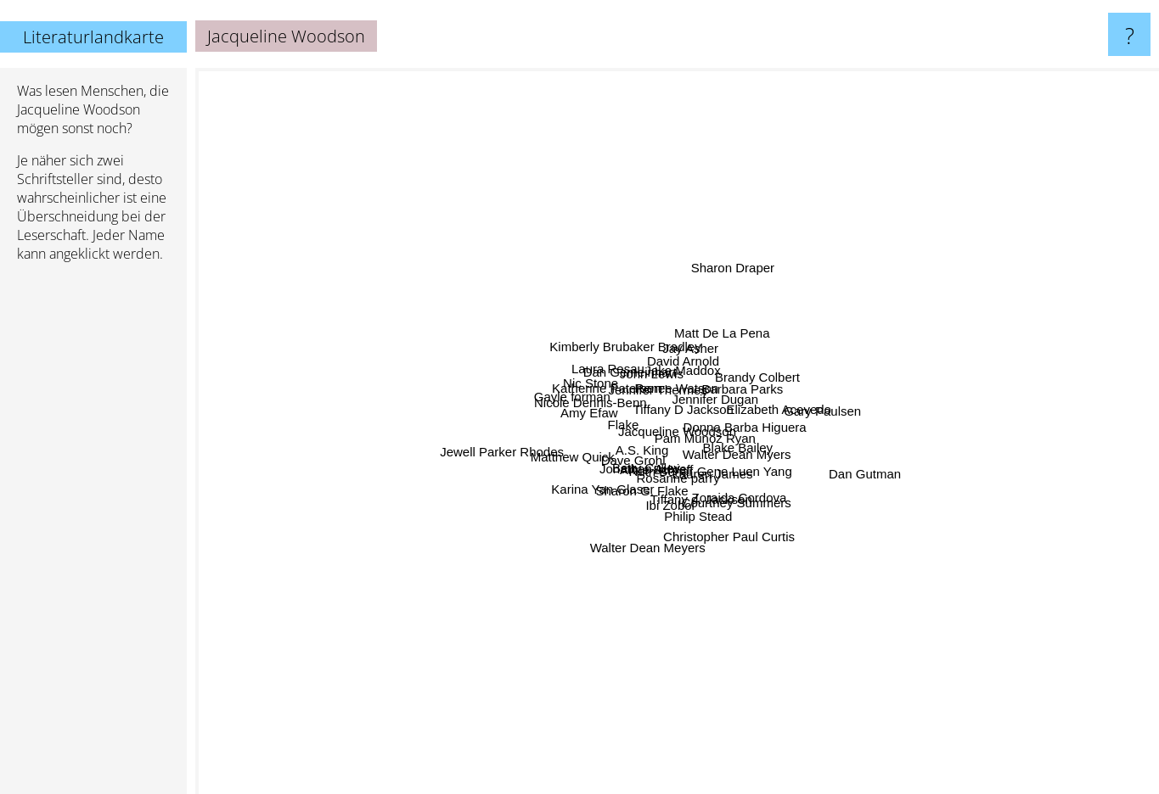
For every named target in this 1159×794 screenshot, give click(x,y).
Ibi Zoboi (650, 597)
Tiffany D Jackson (657, 410)
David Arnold (765, 174)
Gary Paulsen (1113, 328)
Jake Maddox (766, 304)
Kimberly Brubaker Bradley (561, 193)
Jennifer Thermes (586, 235)
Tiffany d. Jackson (737, 576)
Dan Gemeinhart (536, 259)
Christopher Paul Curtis (771, 608)
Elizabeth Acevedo (907, 363)
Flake (431, 408)
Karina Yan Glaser (439, 603)
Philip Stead (759, 737)
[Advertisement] (93, 535)
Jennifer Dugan (856, 272)
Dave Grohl (470, 569)
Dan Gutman (1104, 558)
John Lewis (565, 209)
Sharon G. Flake (595, 537)
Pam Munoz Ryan (655, 378)
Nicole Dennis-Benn (355, 360)
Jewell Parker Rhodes (421, 439)
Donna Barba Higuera (852, 483)
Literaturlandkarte (93, 36)
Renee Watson (685, 324)
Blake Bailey (978, 490)
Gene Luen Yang (945, 547)
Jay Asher (615, 146)
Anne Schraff (658, 551)
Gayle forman (354, 324)
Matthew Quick (338, 526)
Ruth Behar (590, 601)
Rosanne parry (683, 652)
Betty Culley (532, 605)
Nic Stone (543, 340)
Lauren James (798, 652)
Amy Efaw (391, 405)
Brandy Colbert (950, 265)
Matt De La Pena (827, 210)
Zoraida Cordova (838, 617)
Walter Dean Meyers (633, 621)
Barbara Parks (875, 328)
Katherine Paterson (415, 267)
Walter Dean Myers (799, 513)
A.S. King (633, 513)
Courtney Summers (896, 639)
